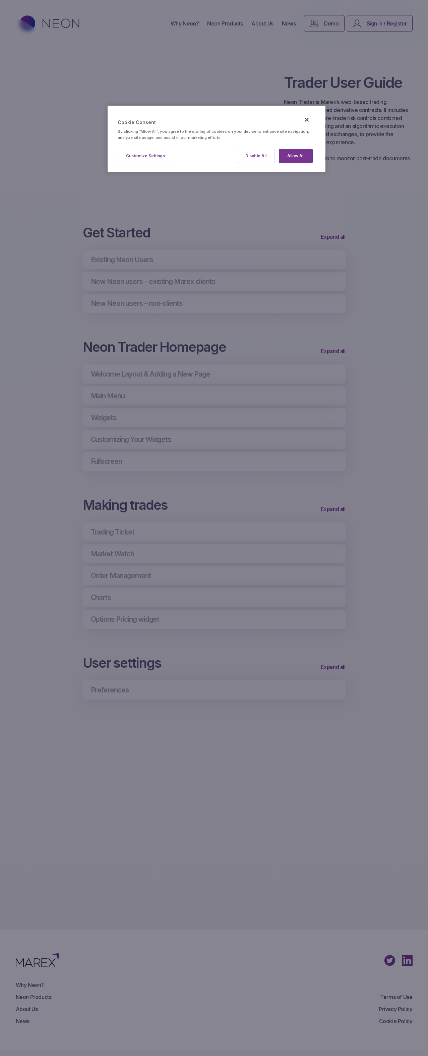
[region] (216, 139)
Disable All (255, 155)
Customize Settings (145, 155)
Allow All (295, 155)
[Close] (307, 119)
